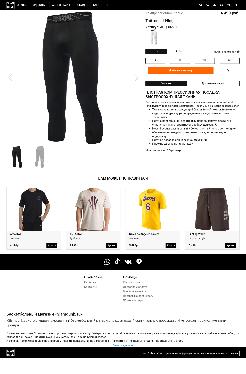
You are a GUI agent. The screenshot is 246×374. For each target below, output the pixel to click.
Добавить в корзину (180, 70)
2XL (230, 60)
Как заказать (131, 282)
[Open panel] (200, 5)
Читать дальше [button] (123, 345)
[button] (136, 77)
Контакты (90, 287)
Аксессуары (61, 5)
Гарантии (90, 282)
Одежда (39, 5)
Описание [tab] (166, 83)
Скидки (82, 5)
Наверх (234, 353)
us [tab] (156, 51)
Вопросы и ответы (135, 291)
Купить (52, 245)
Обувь (21, 5)
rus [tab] (178, 51)
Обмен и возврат (134, 300)
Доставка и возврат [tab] (213, 83)
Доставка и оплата (135, 287)
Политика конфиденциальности (210, 353)
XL (204, 60)
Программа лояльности (138, 296)
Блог (96, 5)
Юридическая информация (178, 353)
